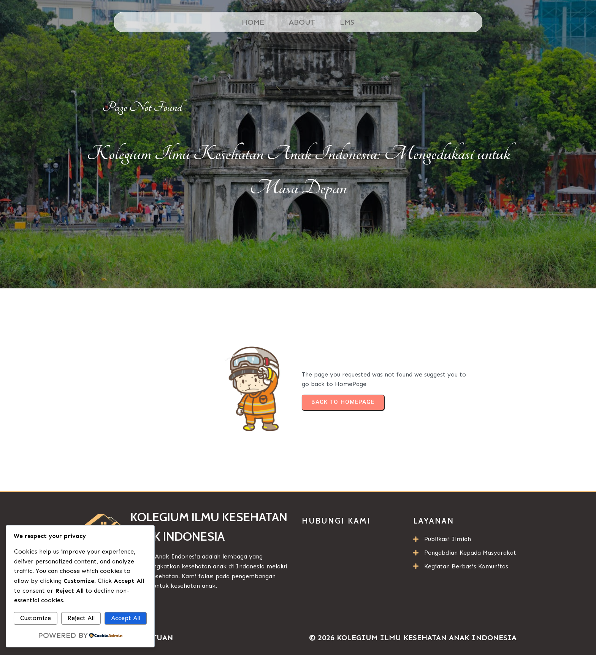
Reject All (81, 618)
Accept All (125, 618)
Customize (35, 618)
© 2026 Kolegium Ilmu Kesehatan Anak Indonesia (413, 637)
